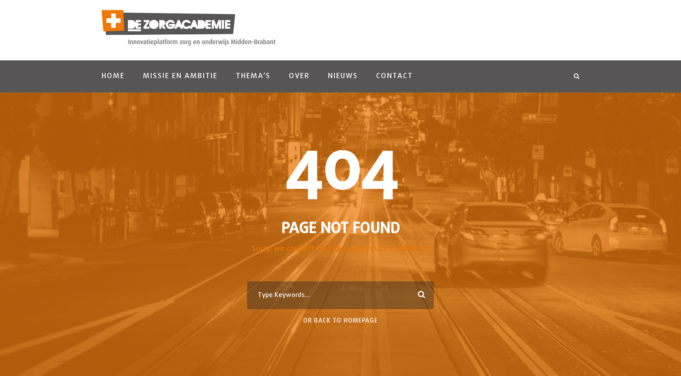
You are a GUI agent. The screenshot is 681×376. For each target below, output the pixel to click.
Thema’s (253, 76)
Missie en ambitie (180, 76)
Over (299, 76)
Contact (394, 76)
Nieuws (343, 76)
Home (113, 76)
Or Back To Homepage (340, 321)
